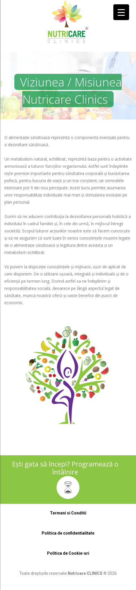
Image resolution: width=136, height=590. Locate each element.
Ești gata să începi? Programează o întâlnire (65, 468)
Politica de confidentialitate (68, 533)
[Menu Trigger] (121, 12)
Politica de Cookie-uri (68, 553)
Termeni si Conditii (68, 513)
